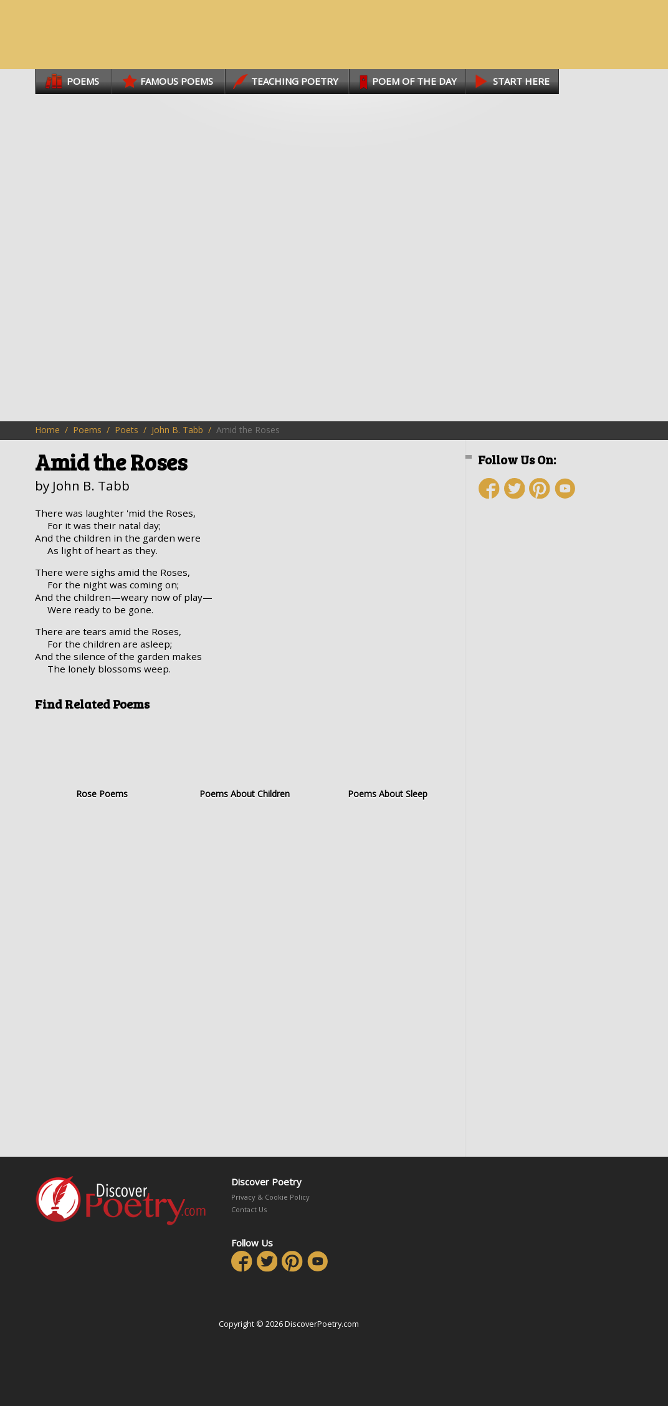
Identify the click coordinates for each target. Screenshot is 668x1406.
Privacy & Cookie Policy (270, 1197)
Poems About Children (245, 759)
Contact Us (249, 1209)
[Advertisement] (552, 730)
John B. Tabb (177, 430)
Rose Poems (102, 759)
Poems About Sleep (387, 759)
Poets (126, 430)
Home (47, 430)
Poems (87, 430)
